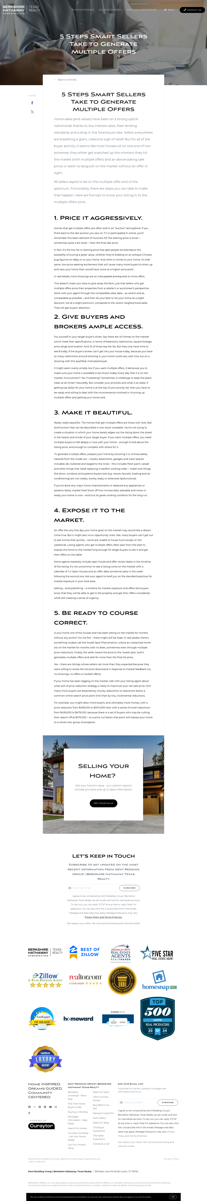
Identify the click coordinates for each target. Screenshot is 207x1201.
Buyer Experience (83, 10)
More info (156, 1197)
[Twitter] (35, 1107)
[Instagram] (56, 1107)
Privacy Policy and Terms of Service (103, 917)
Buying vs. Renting (78, 1112)
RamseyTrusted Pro (103, 1113)
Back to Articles (67, 79)
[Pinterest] (45, 1107)
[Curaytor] (41, 1128)
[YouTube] (50, 1107)
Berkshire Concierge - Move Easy (77, 1095)
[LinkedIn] (40, 1107)
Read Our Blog (101, 1123)
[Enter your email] (95, 888)
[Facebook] (29, 1107)
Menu (169, 10)
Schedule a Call (101, 1144)
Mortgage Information (142, 10)
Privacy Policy (171, 1159)
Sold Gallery (99, 1118)
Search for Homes (77, 1128)
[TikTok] (29, 1113)
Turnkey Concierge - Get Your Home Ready (78, 1136)
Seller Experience (110, 10)
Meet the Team (101, 1092)
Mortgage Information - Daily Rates (77, 1120)
